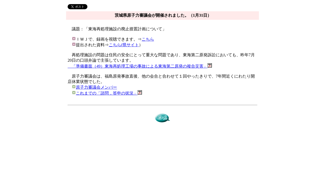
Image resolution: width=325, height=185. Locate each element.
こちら (148, 39)
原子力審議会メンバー (96, 87)
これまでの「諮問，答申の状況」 (107, 93)
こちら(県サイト (124, 45)
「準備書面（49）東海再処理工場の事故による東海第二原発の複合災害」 (137, 66)
